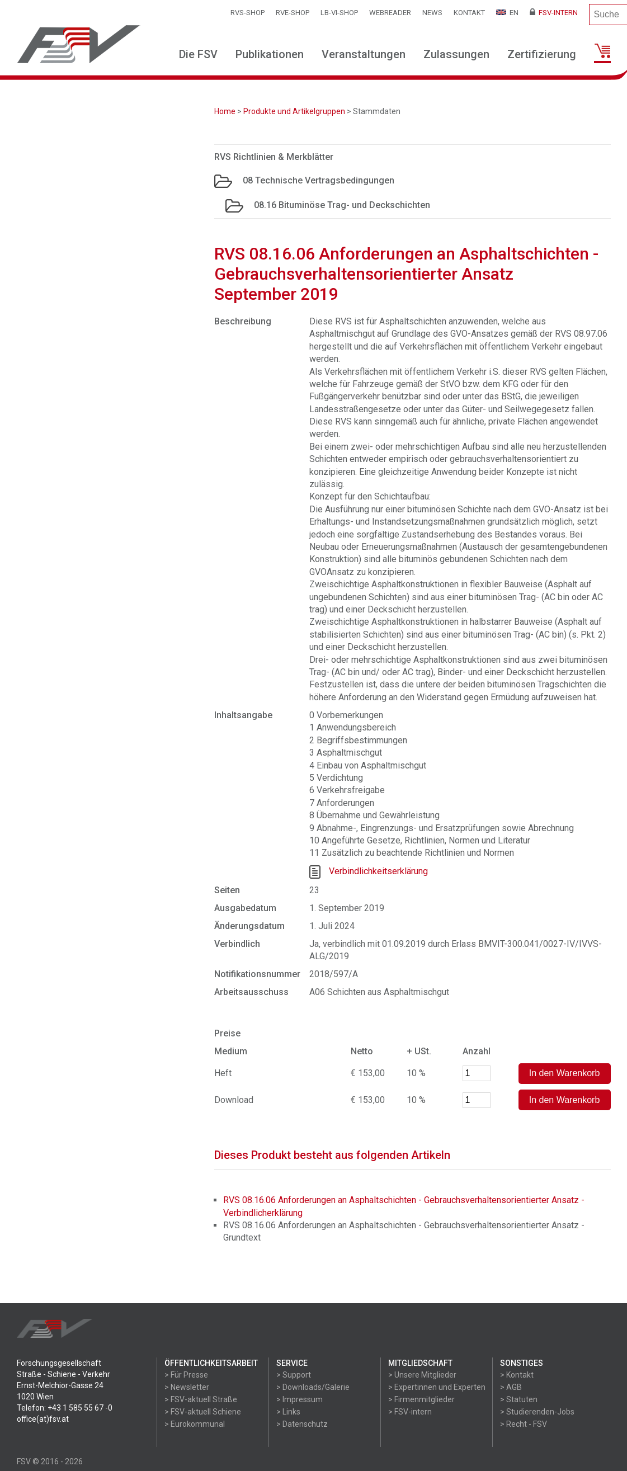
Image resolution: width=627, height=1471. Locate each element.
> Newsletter (186, 1387)
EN (507, 12)
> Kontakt (517, 1374)
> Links (288, 1411)
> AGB (511, 1387)
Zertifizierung (541, 54)
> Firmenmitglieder (421, 1399)
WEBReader (390, 12)
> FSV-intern (410, 1411)
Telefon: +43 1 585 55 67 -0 (64, 1407)
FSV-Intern (554, 12)
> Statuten (519, 1399)
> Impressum (299, 1399)
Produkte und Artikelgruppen (294, 111)
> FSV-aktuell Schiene (202, 1411)
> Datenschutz (302, 1424)
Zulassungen (456, 54)
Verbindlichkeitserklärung (378, 871)
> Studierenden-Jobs (537, 1411)
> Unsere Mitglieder (422, 1374)
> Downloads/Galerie (313, 1387)
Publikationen (269, 54)
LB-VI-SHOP (339, 12)
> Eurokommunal (194, 1424)
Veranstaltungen (364, 54)
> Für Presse (186, 1374)
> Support (293, 1374)
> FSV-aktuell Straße (200, 1399)
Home (224, 111)
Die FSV (198, 54)
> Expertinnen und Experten (436, 1387)
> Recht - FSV (523, 1424)
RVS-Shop (247, 12)
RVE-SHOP (292, 12)
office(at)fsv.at (43, 1419)
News (432, 12)
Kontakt (469, 12)
